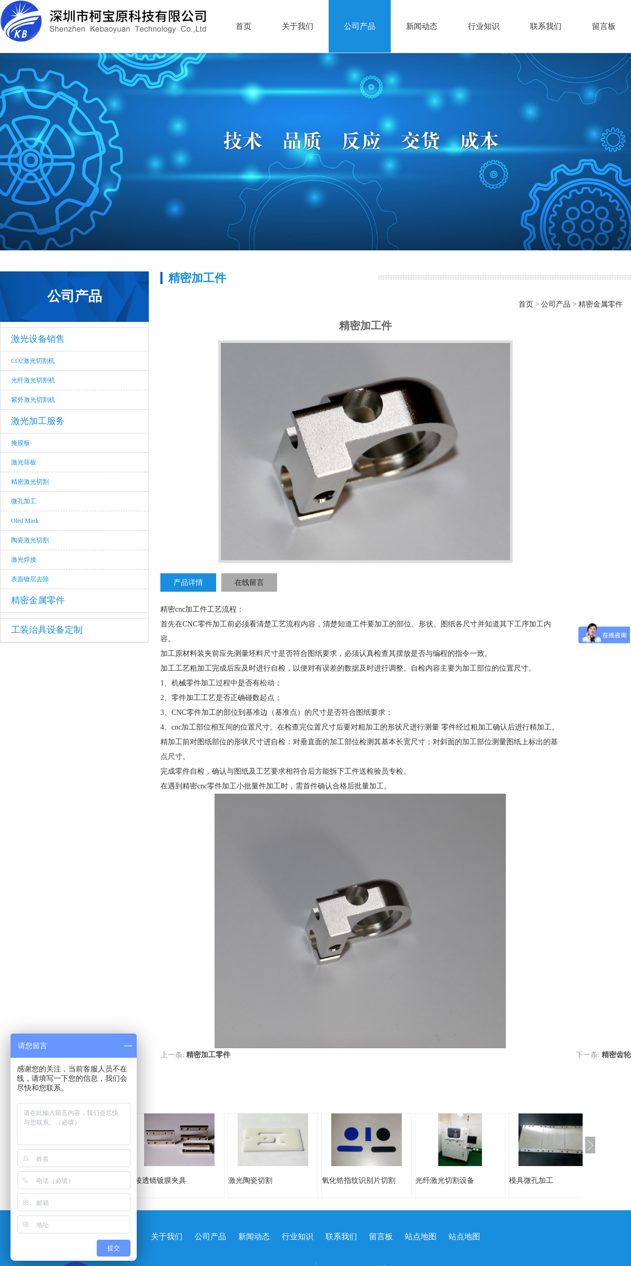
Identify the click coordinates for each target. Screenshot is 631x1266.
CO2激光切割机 (33, 360)
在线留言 (249, 582)
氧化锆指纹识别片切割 (358, 1180)
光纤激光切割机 (33, 380)
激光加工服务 (38, 421)
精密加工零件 (208, 1055)
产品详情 (188, 582)
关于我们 (297, 26)
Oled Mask (25, 520)
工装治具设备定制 (47, 630)
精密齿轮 (616, 1055)
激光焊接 (23, 559)
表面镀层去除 (30, 579)
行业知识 (484, 26)
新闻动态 (421, 26)
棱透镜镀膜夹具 (160, 1180)
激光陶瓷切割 (250, 1180)
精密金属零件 (38, 600)
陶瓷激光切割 (30, 540)
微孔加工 (23, 501)
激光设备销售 (38, 339)
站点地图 (420, 1236)
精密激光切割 (30, 481)
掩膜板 (20, 443)
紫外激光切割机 (33, 399)
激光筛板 (23, 462)
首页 (243, 26)
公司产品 (359, 26)
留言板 (604, 26)
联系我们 (546, 26)
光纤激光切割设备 (444, 1180)
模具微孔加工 (531, 1180)
